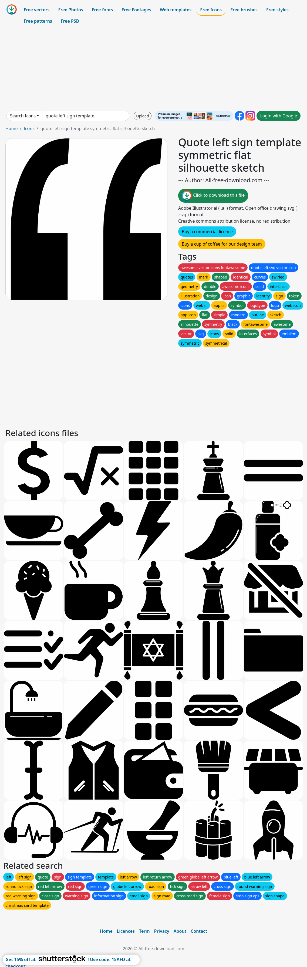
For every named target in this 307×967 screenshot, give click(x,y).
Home (11, 128)
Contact (199, 931)
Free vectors (36, 10)
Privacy (161, 931)
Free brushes (244, 10)
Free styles (277, 10)
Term (144, 931)
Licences (126, 931)
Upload (142, 115)
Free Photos (70, 10)
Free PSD (70, 21)
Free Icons (211, 10)
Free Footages (136, 10)
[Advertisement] (153, 68)
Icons (28, 128)
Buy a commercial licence (207, 232)
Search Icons (23, 116)
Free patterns (38, 21)
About (180, 931)
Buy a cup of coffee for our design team (222, 244)
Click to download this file (213, 196)
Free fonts (102, 10)
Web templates (175, 10)
